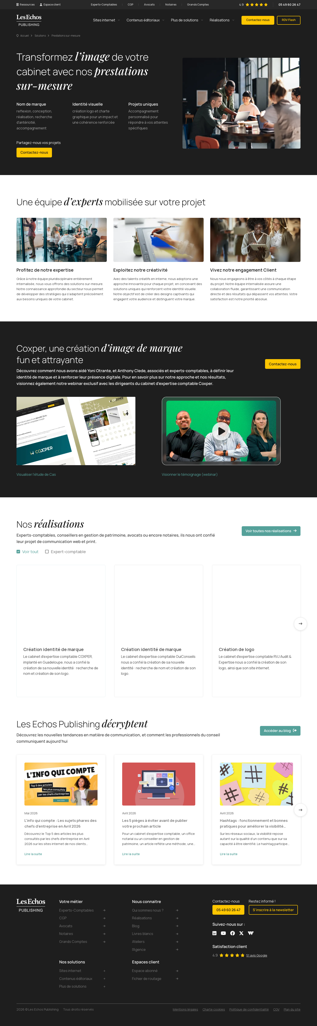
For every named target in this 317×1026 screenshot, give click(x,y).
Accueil (24, 35)
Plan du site (292, 1009)
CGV (276, 1009)
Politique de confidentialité (249, 1009)
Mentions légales (185, 1009)
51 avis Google (256, 955)
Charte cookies (214, 1009)
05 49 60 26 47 (289, 4)
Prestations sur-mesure (66, 35)
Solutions (40, 35)
